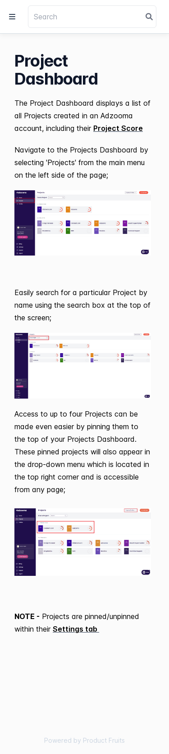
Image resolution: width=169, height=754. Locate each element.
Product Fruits (104, 740)
